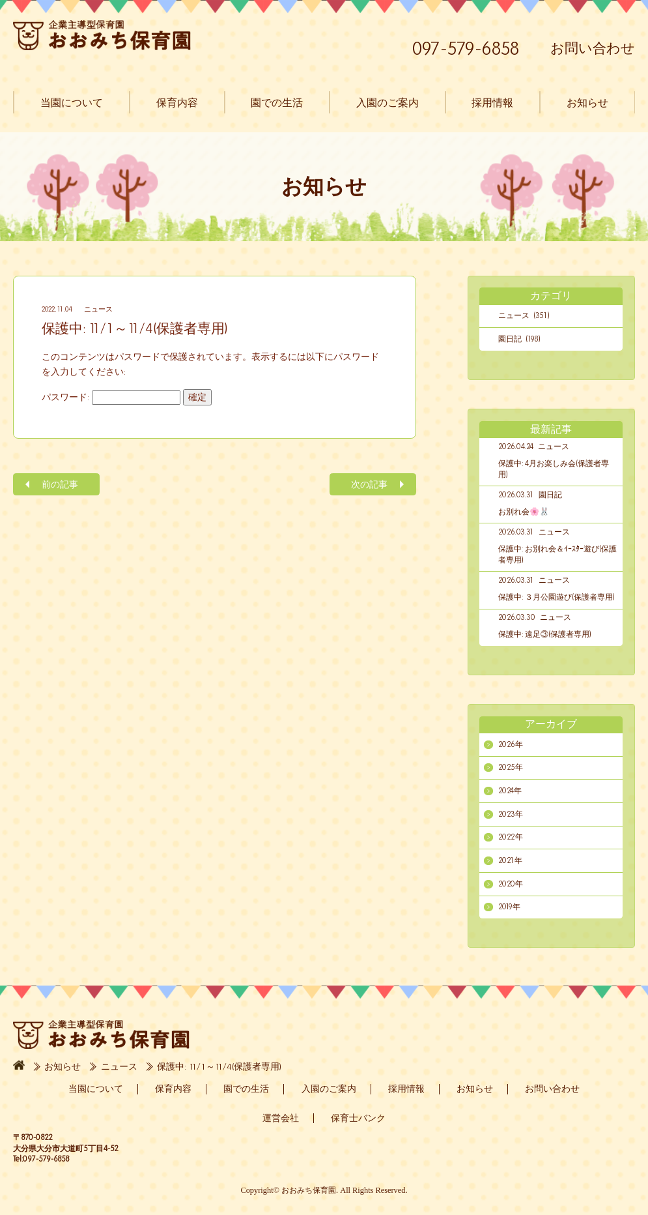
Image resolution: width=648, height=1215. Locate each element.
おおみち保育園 (102, 35)
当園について (71, 102)
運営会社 (280, 1118)
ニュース (98, 309)
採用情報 (492, 102)
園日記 (550, 494)
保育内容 (176, 102)
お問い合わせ (592, 47)
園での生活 (277, 102)
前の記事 (60, 485)
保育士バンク (358, 1118)
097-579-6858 (466, 48)
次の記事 (369, 485)
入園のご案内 (387, 102)
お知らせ (587, 102)
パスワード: (111, 397)
